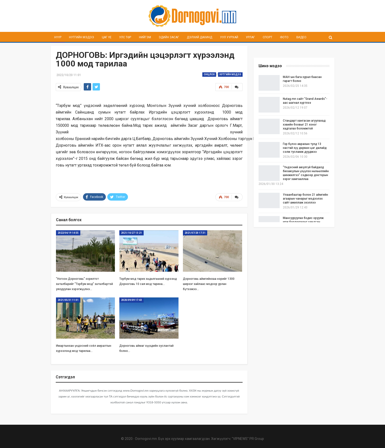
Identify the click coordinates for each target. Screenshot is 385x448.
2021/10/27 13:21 (131, 232)
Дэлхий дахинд (199, 37)
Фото (284, 37)
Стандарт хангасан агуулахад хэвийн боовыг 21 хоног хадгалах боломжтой (304, 124)
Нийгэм (145, 37)
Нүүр (57, 37)
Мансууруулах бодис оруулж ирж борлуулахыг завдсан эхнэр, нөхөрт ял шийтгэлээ (303, 222)
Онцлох (209, 74)
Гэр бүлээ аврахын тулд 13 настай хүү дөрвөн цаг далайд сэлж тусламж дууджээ (305, 148)
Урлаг (250, 37)
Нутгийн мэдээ (81, 37)
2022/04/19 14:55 (68, 232)
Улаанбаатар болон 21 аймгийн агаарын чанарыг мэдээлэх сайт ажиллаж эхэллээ (305, 198)
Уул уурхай (229, 37)
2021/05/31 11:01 (68, 299)
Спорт (267, 37)
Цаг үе (106, 37)
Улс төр (125, 37)
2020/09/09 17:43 (131, 299)
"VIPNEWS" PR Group (248, 438)
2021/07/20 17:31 (195, 232)
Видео (301, 37)
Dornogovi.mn (146, 438)
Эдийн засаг (169, 37)
